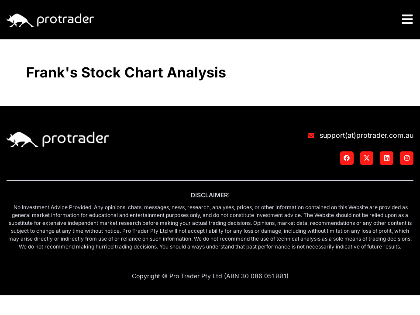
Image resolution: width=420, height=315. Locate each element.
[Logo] (50, 18)
